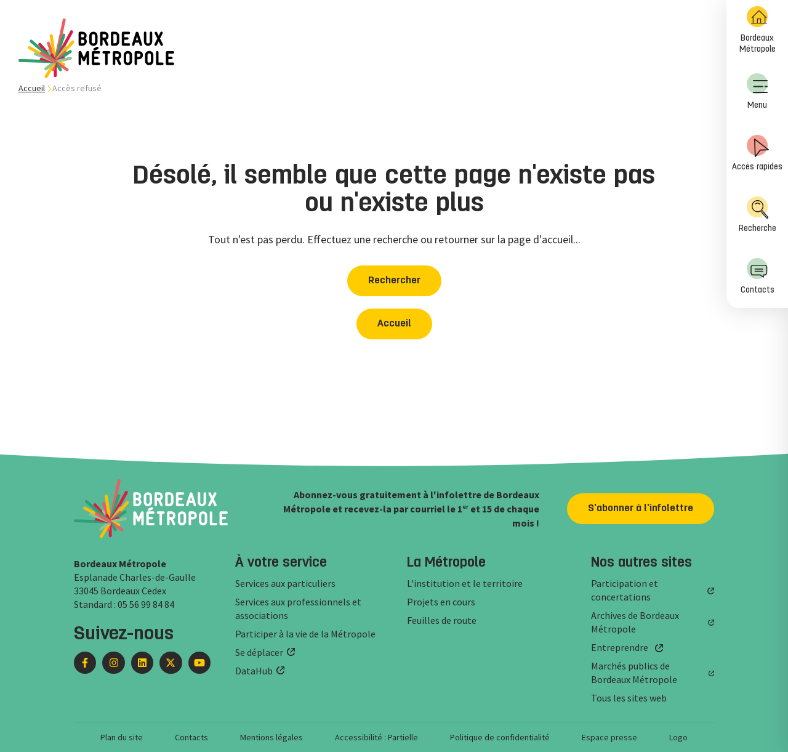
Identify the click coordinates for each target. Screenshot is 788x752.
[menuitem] (757, 31)
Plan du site (121, 737)
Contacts (757, 276)
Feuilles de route (441, 620)
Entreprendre (619, 647)
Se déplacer (259, 652)
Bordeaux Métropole (757, 30)
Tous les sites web (629, 698)
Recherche (757, 214)
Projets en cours (441, 602)
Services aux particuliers (285, 583)
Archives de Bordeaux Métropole (635, 622)
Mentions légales (271, 737)
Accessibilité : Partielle (376, 737)
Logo (678, 737)
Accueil (31, 88)
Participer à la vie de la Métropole (305, 634)
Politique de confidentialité (500, 737)
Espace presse (609, 737)
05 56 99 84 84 (146, 604)
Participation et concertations (624, 590)
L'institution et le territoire (465, 583)
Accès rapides (757, 153)
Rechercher (394, 281)
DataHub (254, 671)
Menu (757, 91)
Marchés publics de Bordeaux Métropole (634, 672)
